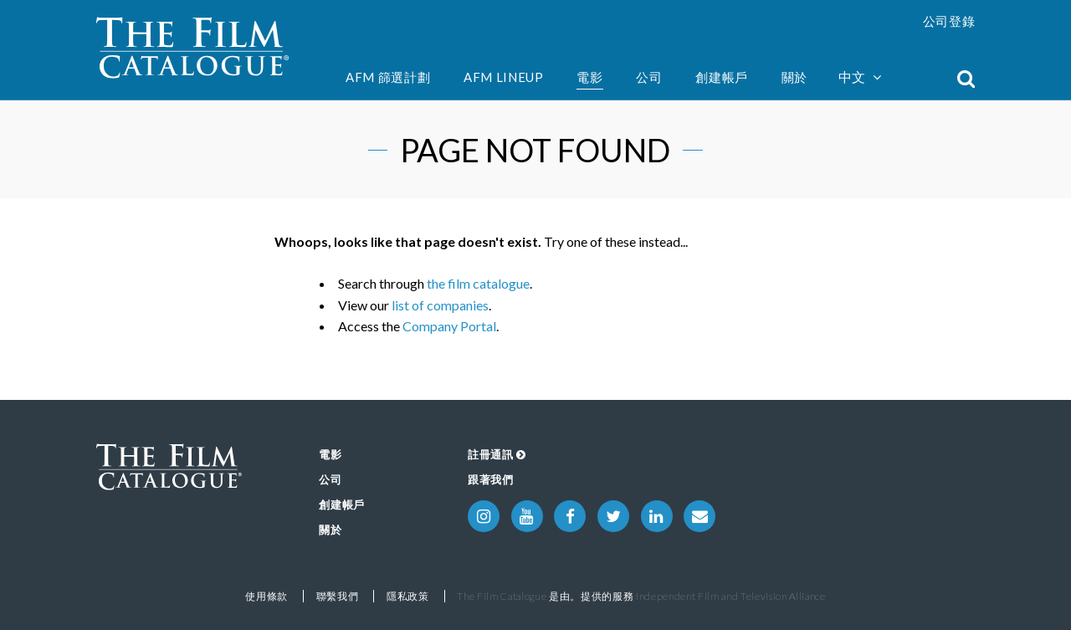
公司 (649, 77)
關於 (794, 77)
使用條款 (266, 596)
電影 (589, 77)
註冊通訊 (497, 454)
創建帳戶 (721, 77)
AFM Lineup (504, 77)
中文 (859, 77)
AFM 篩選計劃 (388, 77)
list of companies (440, 305)
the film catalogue (478, 283)
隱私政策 (408, 596)
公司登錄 (949, 20)
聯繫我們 (337, 596)
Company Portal (449, 326)
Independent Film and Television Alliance (731, 596)
